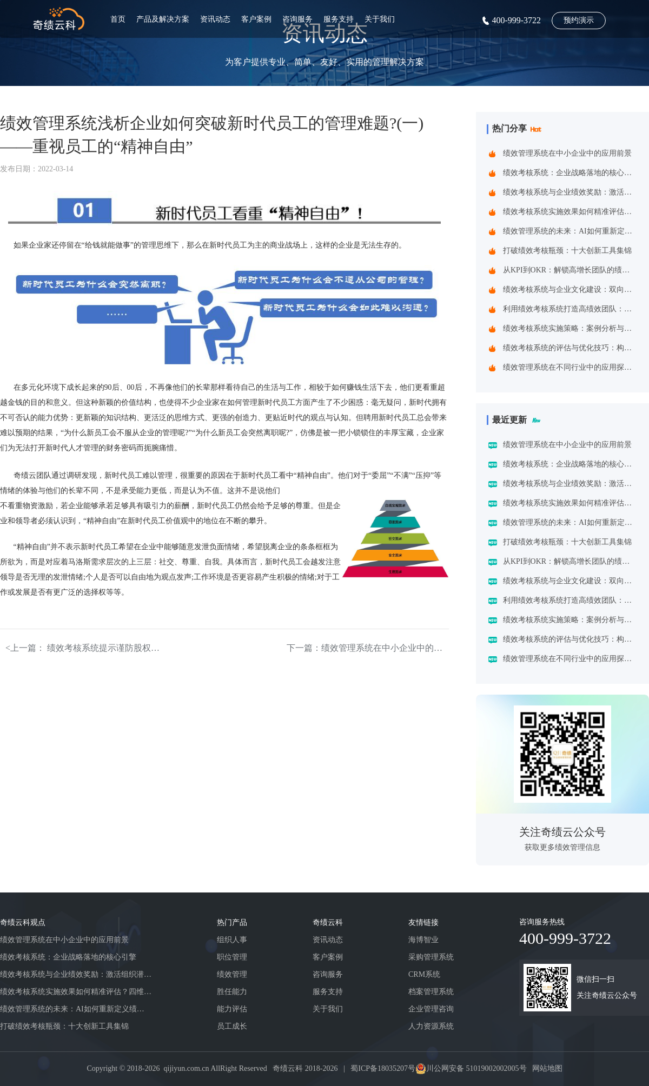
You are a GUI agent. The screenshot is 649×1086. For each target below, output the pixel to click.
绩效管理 (232, 974)
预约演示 (579, 20)
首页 (117, 19)
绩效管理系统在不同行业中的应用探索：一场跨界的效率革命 (570, 367)
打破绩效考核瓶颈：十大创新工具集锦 (567, 250)
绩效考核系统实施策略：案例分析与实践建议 (570, 328)
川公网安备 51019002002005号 (476, 1068)
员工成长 (232, 1026)
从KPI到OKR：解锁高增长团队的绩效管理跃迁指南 (570, 270)
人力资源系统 (431, 1026)
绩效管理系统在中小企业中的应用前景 (567, 153)
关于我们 (380, 19)
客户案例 (256, 19)
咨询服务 (297, 19)
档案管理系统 (431, 992)
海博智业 (423, 940)
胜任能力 (232, 992)
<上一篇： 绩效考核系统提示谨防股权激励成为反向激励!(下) (86, 647)
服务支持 (338, 19)
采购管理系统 (431, 957)
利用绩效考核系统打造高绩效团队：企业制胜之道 (570, 309)
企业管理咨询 (431, 1009)
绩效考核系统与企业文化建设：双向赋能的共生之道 (570, 289)
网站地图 (547, 1068)
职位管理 (232, 957)
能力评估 (232, 1009)
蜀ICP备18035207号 (382, 1068)
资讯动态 (215, 19)
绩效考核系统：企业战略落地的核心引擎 (570, 173)
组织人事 (232, 940)
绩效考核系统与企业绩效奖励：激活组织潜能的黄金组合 (570, 192)
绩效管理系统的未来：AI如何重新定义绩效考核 (570, 231)
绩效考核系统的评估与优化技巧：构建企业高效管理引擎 (570, 348)
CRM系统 (424, 974)
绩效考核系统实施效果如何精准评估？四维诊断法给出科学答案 (570, 212)
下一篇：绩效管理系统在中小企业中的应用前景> (368, 647)
